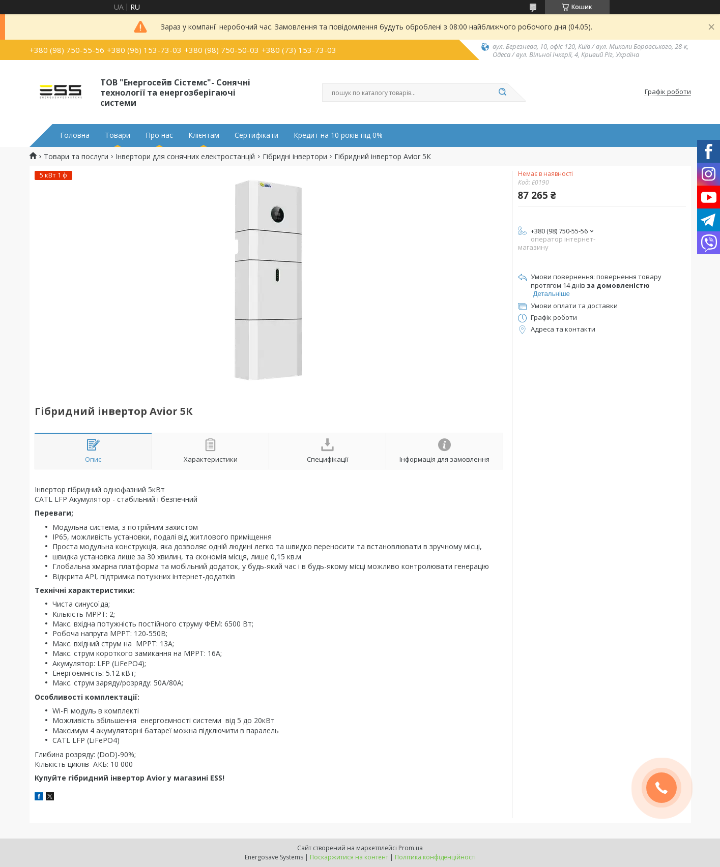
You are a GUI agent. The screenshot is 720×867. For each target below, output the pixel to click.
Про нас (159, 135)
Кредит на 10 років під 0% (338, 135)
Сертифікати (256, 135)
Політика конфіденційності (435, 857)
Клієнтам (203, 135)
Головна (75, 135)
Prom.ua (410, 848)
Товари (117, 135)
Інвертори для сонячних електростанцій (185, 156)
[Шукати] (503, 92)
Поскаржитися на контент (349, 857)
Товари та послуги (76, 156)
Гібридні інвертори (295, 156)
